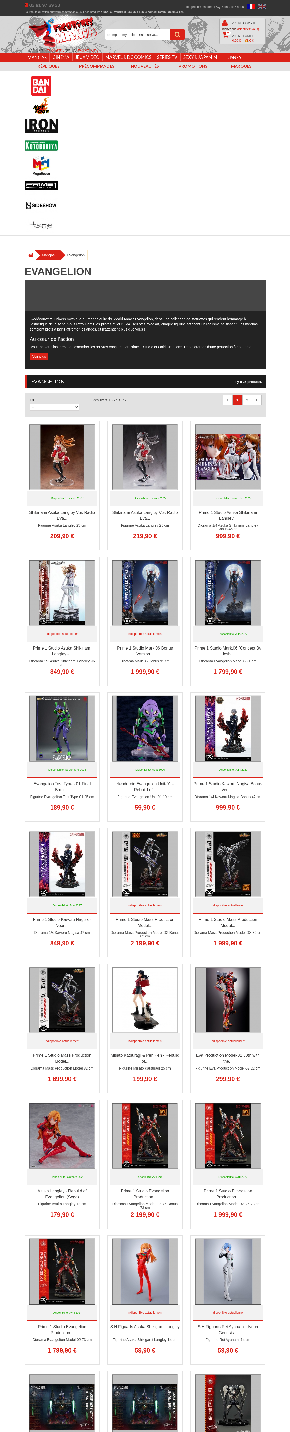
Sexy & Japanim (200, 57)
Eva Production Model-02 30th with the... (228, 1058)
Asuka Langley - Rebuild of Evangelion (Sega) (62, 1194)
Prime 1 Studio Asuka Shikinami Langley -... (62, 651)
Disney (234, 57)
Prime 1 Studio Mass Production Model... (145, 922)
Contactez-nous (233, 6)
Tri (32, 400)
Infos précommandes (198, 6)
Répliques (49, 66)
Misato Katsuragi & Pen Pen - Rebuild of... (145, 1058)
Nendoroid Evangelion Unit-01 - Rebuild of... (145, 787)
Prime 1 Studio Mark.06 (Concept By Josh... (228, 651)
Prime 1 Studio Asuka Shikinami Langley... (228, 515)
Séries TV (167, 57)
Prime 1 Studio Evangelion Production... (145, 1194)
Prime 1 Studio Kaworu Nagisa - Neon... (62, 922)
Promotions (193, 66)
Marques (241, 66)
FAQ (217, 6)
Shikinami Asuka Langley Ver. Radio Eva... (62, 515)
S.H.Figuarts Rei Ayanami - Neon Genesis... (228, 1330)
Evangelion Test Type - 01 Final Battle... (62, 787)
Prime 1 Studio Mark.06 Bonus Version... (145, 651)
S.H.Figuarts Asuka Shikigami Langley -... (145, 1330)
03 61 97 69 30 (44, 5)
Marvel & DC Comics (128, 57)
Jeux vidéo (87, 57)
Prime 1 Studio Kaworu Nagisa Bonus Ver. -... (228, 787)
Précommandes (96, 66)
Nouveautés (145, 66)
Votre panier (238, 37)
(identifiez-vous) (248, 29)
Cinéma (61, 57)
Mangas (37, 57)
